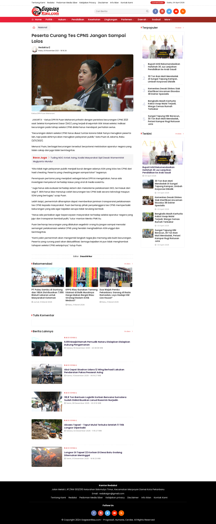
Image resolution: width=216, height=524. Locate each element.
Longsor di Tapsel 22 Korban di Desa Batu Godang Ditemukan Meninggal (94, 455)
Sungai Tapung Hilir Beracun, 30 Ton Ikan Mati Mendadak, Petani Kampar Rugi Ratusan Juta (164, 120)
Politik (49, 19)
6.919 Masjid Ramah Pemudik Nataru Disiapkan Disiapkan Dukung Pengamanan (98, 345)
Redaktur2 (44, 47)
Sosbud (156, 19)
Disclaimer (103, 2)
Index (128, 264)
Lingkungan (110, 19)
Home (37, 19)
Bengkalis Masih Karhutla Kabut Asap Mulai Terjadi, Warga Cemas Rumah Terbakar (162, 105)
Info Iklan (114, 2)
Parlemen (126, 19)
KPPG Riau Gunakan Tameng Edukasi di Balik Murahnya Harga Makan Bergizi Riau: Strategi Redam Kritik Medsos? (82, 295)
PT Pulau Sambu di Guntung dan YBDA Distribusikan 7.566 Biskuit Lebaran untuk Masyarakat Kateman (48, 293)
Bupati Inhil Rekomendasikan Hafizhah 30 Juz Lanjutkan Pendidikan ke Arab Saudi (164, 67)
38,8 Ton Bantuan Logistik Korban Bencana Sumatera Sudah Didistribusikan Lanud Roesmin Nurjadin (96, 400)
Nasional (42, 27)
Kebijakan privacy (87, 2)
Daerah (142, 19)
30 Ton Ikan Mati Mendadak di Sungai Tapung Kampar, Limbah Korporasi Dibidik (163, 79)
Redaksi (50, 2)
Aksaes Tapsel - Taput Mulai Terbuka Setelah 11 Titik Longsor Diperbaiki (95, 427)
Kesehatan (94, 19)
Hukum (62, 19)
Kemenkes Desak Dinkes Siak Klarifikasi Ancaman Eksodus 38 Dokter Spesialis (164, 91)
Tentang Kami (38, 2)
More (167, 19)
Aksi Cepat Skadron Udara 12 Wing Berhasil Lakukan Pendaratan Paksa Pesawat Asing (95, 372)
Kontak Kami (127, 2)
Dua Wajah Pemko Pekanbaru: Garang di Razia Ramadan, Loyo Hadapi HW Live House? (115, 293)
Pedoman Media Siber (66, 2)
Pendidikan (78, 19)
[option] (49, 286)
